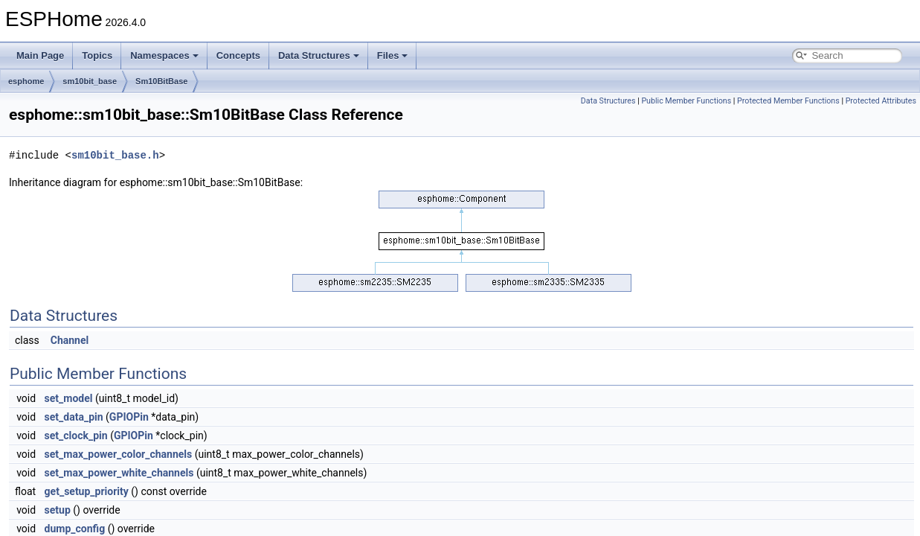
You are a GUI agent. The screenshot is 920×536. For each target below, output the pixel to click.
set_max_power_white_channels (119, 473)
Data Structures (318, 55)
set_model (69, 398)
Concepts (238, 55)
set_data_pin (74, 417)
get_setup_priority (87, 491)
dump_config (75, 529)
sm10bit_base (89, 81)
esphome (26, 81)
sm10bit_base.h (115, 155)
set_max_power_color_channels (119, 454)
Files (392, 55)
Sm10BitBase (161, 81)
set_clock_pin (76, 435)
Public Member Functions (686, 101)
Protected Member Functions (788, 101)
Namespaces (164, 55)
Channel (70, 340)
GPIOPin (129, 417)
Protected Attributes (881, 101)
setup (58, 510)
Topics (97, 55)
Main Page (40, 55)
